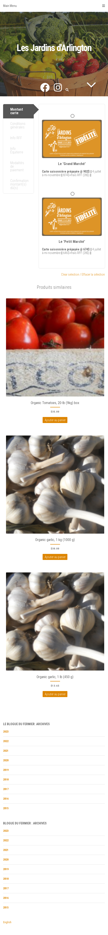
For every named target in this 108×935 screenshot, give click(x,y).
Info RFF (16, 138)
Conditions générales (17, 125)
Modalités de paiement (17, 166)
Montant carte (16, 111)
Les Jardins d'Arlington (54, 47)
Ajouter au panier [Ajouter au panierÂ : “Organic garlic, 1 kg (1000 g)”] (55, 557)
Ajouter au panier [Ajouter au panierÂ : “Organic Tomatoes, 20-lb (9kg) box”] (55, 420)
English (7, 922)
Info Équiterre (16, 150)
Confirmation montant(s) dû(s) (19, 184)
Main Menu (54, 6)
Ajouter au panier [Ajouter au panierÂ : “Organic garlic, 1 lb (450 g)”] (55, 694)
